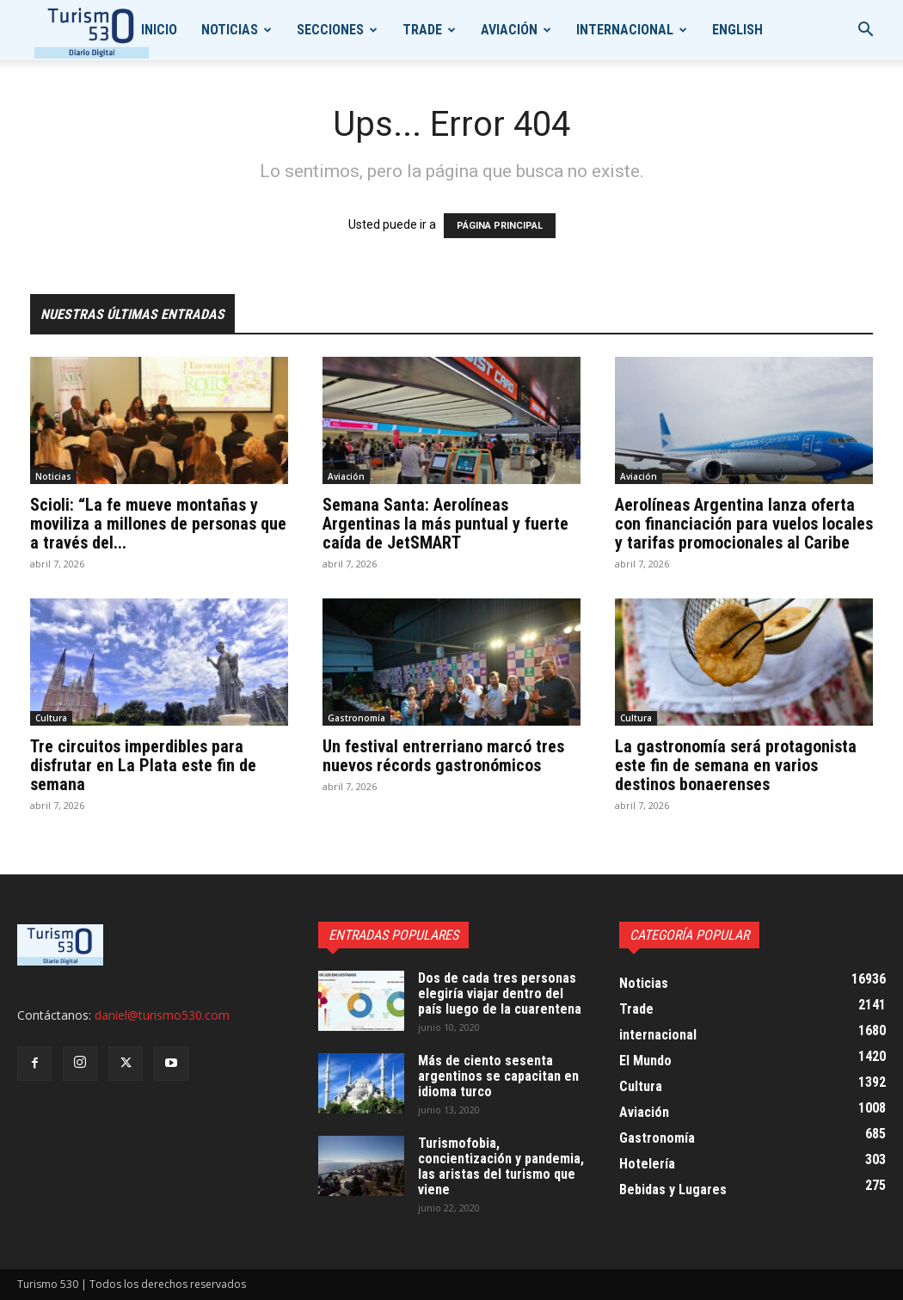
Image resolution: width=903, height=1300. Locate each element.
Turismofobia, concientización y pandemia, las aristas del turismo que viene (501, 1166)
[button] (865, 31)
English (737, 29)
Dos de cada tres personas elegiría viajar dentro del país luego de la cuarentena (499, 993)
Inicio (159, 29)
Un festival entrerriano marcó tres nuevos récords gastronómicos (443, 756)
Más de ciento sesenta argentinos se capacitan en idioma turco (498, 1076)
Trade (422, 29)
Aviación (509, 29)
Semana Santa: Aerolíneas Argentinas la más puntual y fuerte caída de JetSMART (445, 523)
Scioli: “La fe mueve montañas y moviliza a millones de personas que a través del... (158, 523)
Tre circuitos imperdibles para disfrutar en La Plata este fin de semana (143, 765)
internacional (624, 29)
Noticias (229, 29)
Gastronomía (356, 718)
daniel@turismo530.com (162, 1015)
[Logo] (91, 30)
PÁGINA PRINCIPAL (500, 225)
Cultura (51, 718)
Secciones (330, 29)
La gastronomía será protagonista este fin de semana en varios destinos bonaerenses (736, 765)
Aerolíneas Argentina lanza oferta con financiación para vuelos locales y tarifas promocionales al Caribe (744, 523)
